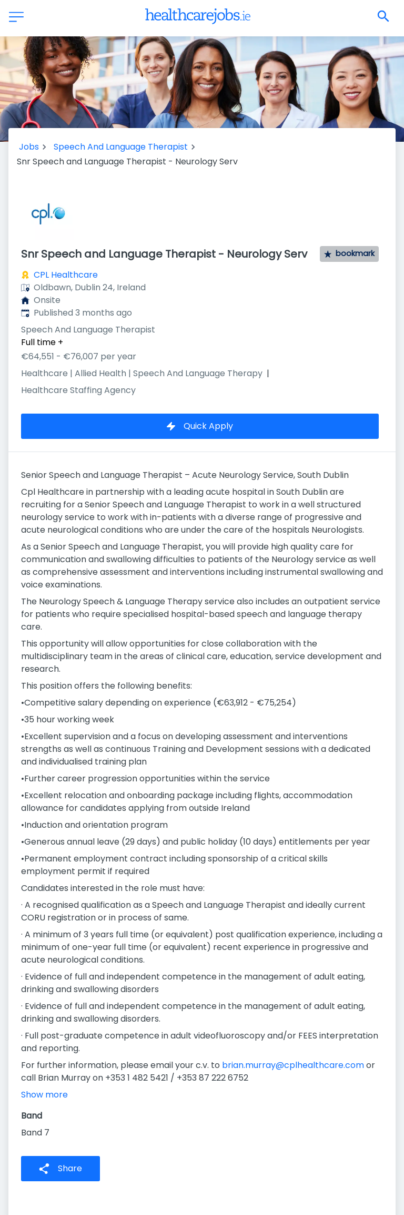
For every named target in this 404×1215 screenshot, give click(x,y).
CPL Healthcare (66, 275)
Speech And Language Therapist (121, 147)
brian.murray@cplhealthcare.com (293, 1065)
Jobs (29, 147)
